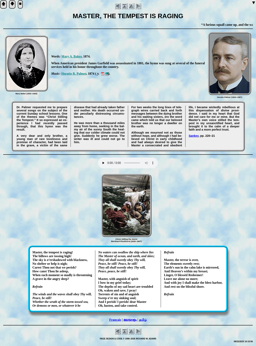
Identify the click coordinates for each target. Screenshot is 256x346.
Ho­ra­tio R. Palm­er (73, 73)
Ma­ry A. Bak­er (71, 56)
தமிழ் (143, 319)
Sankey (193, 135)
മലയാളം (130, 319)
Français (115, 319)
